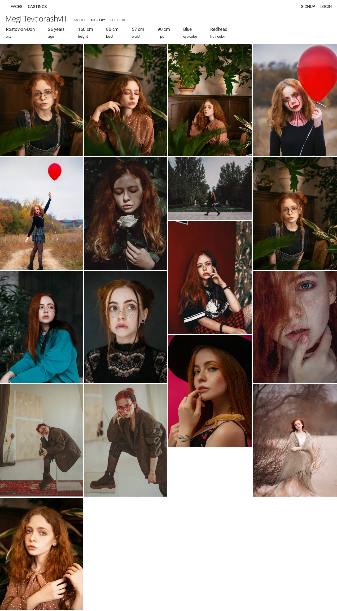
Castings (37, 6)
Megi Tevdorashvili (35, 18)
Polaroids (119, 20)
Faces (17, 6)
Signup (308, 6)
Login (326, 6)
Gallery (98, 20)
